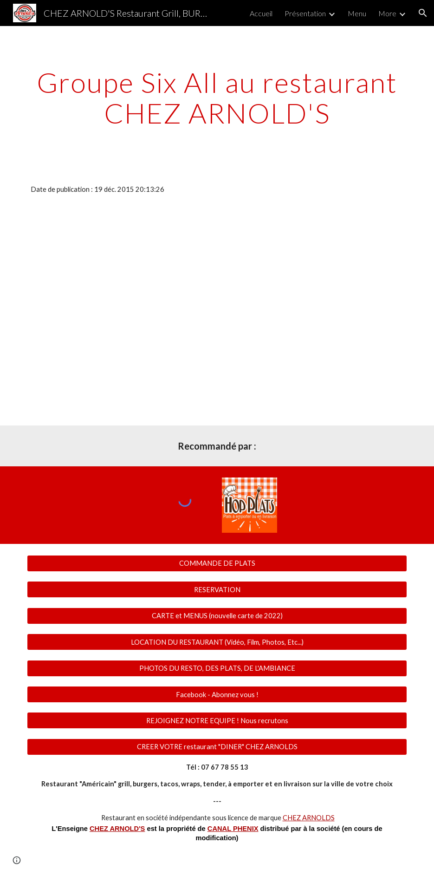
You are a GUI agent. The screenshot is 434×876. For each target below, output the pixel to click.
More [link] (387, 13)
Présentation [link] (305, 13)
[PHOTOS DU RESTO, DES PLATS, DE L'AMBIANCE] (216, 668)
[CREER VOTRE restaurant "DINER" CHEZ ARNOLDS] (216, 747)
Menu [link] (357, 13)
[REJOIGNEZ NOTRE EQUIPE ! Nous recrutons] (216, 720)
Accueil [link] (261, 13)
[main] (217, 97)
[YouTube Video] (200, 264)
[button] (423, 13)
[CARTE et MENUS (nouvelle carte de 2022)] (216, 616)
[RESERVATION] (216, 589)
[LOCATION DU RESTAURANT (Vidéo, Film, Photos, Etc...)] (216, 642)
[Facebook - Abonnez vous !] (216, 694)
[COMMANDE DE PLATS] (216, 563)
